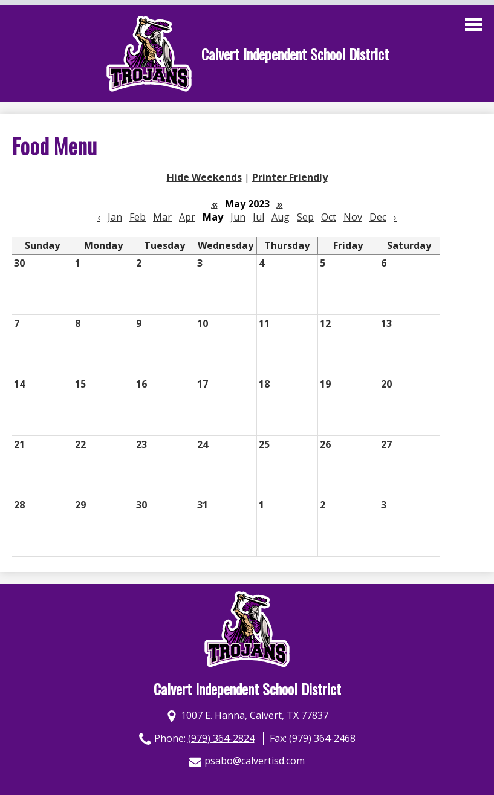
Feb (137, 217)
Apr (187, 217)
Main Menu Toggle (473, 24)
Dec (377, 217)
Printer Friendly (290, 177)
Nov (352, 217)
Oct (328, 217)
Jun (237, 217)
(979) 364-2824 (221, 738)
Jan (115, 217)
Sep (305, 217)
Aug (280, 217)
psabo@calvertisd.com (254, 760)
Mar (162, 217)
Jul (258, 217)
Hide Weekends (204, 177)
